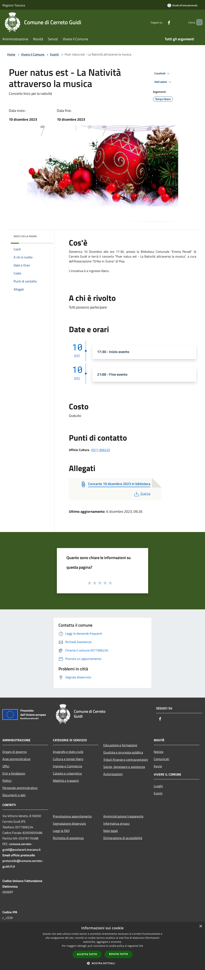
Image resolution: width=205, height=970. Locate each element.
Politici (7, 780)
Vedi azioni (163, 82)
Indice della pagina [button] (25, 236)
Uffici (5, 766)
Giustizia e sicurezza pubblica (123, 752)
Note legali (110, 830)
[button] (102, 963)
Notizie (158, 751)
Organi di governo (14, 751)
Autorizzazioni (113, 774)
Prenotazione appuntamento (72, 816)
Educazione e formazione (120, 745)
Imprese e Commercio (67, 766)
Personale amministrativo (19, 787)
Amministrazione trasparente (123, 816)
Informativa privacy (116, 823)
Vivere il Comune (33, 54)
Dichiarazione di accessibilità (122, 837)
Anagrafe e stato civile (68, 751)
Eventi (54, 54)
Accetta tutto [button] (87, 954)
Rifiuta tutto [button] (118, 954)
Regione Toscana (13, 5)
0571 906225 (100, 449)
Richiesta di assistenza (68, 837)
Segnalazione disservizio (69, 823)
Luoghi (158, 786)
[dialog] (102, 946)
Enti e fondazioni (13, 773)
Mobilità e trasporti (66, 780)
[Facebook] (162, 22)
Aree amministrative (16, 759)
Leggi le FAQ (61, 830)
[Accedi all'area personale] (182, 5)
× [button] (200, 926)
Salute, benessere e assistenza (124, 766)
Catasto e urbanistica (67, 773)
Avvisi (158, 766)
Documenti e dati (14, 795)
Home (11, 54)
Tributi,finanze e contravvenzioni (125, 759)
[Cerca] (198, 22)
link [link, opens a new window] (141, 946)
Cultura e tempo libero (68, 759)
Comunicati (161, 759)
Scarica (141, 493)
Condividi (162, 73)
